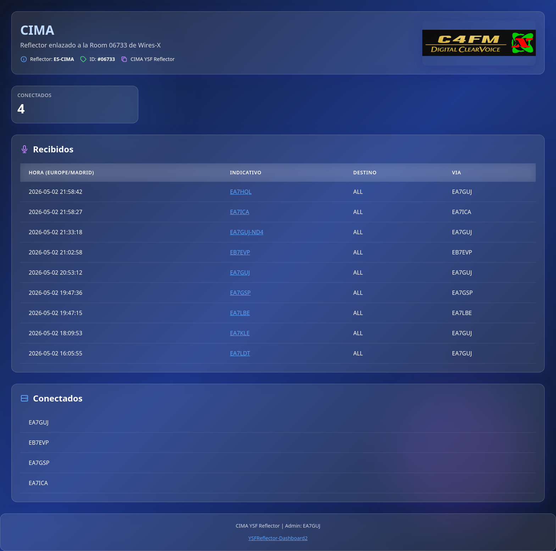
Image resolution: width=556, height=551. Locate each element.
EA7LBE (240, 313)
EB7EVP (240, 252)
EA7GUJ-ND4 (246, 232)
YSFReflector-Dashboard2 (278, 538)
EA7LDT (240, 353)
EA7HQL (241, 192)
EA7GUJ (240, 272)
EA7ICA (239, 212)
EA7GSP (240, 293)
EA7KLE (240, 333)
